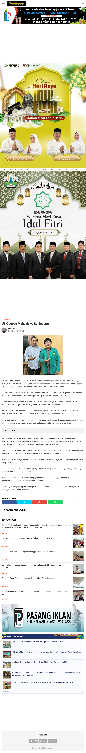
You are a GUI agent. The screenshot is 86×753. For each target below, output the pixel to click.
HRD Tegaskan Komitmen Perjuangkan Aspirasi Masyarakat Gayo (37, 642)
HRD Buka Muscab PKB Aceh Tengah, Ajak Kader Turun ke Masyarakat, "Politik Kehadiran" (46, 652)
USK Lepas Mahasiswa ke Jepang (25, 323)
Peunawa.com (7, 319)
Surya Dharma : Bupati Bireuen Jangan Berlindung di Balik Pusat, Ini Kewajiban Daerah (34, 566)
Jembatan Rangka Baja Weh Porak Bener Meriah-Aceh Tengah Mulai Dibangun (42, 662)
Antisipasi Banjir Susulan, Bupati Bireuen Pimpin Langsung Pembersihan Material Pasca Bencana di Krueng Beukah (46, 673)
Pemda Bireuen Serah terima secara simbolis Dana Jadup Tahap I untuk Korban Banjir (35, 592)
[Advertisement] (43, 43)
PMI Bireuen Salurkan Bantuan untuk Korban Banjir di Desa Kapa (28, 538)
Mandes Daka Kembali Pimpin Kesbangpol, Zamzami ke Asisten (28, 552)
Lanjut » (80, 691)
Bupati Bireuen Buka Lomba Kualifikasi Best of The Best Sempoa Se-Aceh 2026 (42, 682)
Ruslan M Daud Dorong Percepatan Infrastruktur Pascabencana (28, 578)
